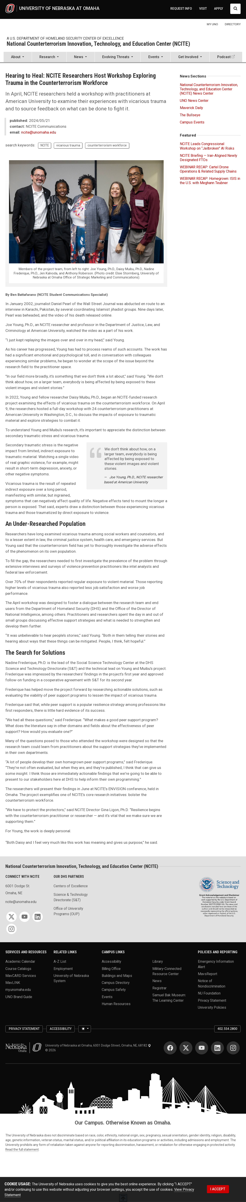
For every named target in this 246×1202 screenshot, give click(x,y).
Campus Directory (115, 983)
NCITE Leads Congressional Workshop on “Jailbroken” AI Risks (207, 146)
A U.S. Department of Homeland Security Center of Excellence (65, 38)
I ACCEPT (217, 1189)
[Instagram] (11, 929)
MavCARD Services (20, 975)
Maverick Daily (191, 108)
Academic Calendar (20, 961)
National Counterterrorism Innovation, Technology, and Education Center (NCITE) (98, 44)
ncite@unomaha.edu (38, 132)
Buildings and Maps (117, 975)
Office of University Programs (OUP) (68, 911)
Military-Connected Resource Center (166, 971)
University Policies (212, 1007)
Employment (63, 968)
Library (157, 961)
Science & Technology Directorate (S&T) (71, 897)
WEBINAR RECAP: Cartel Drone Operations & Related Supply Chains (208, 169)
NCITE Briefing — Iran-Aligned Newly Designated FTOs (208, 157)
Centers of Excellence (71, 886)
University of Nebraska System (71, 978)
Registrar (159, 988)
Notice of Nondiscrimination (211, 983)
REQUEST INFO (181, 8)
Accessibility (111, 961)
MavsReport (207, 974)
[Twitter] (11, 917)
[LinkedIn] (37, 917)
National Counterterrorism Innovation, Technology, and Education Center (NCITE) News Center (209, 89)
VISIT (203, 8)
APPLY (218, 8)
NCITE (45, 145)
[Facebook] (170, 1047)
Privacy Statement (212, 1000)
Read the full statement (22, 1149)
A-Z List (60, 961)
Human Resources (116, 1003)
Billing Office (111, 968)
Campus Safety (114, 990)
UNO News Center (194, 100)
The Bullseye (190, 115)
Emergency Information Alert (216, 964)
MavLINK (12, 983)
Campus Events (192, 122)
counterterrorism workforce (107, 145)
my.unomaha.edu (18, 990)
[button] (18, 57)
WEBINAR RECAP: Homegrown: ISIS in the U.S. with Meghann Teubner (210, 180)
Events (107, 996)
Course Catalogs (18, 968)
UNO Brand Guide (18, 996)
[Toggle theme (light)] (84, 1028)
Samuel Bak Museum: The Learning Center (169, 997)
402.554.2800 (227, 1029)
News (157, 981)
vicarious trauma (68, 145)
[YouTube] (24, 917)
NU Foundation (209, 993)
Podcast (224, 57)
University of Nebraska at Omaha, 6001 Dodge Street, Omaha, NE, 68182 (98, 1045)
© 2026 (51, 1050)
